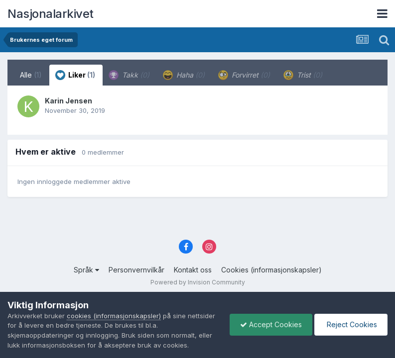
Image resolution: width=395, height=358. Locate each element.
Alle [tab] (31, 75)
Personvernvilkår (136, 270)
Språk (86, 270)
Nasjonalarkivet (50, 13)
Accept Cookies (271, 324)
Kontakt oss (193, 270)
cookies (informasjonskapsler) (114, 316)
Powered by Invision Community (197, 282)
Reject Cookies (351, 324)
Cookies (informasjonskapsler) (271, 270)
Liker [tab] (75, 75)
